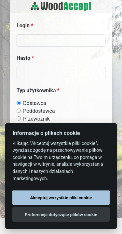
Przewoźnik (36, 119)
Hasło (23, 58)
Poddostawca (39, 111)
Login (23, 25)
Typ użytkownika (36, 90)
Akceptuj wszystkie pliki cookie (61, 197)
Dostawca (34, 103)
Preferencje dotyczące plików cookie (61, 214)
